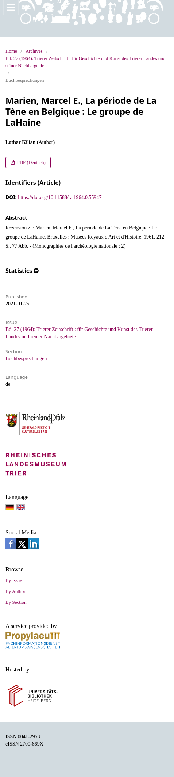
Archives (34, 51)
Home (11, 51)
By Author (15, 591)
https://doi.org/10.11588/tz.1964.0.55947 (59, 197)
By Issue (13, 580)
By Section (15, 602)
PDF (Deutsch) (31, 162)
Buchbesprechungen (26, 358)
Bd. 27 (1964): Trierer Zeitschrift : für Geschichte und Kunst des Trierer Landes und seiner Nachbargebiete (85, 62)
